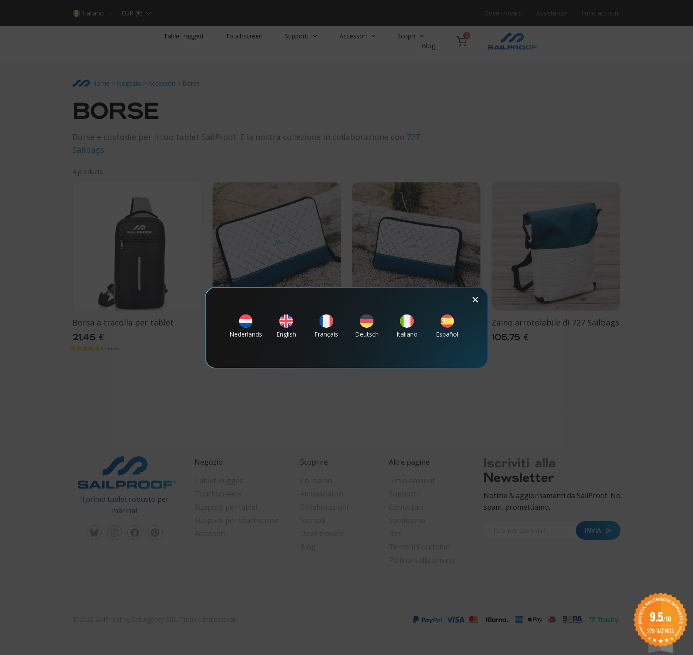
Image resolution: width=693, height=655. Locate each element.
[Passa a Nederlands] (245, 330)
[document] (346, 327)
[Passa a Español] (447, 330)
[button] (475, 299)
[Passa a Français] (326, 330)
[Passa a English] (286, 330)
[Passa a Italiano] (407, 330)
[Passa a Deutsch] (367, 330)
